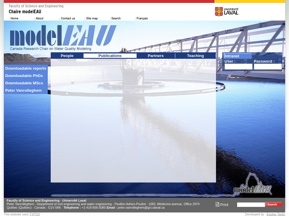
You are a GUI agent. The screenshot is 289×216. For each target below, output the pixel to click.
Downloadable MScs (24, 83)
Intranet (232, 56)
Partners (156, 55)
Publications (110, 55)
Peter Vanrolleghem (23, 90)
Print (222, 204)
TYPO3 (34, 214)
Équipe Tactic (276, 214)
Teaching (195, 55)
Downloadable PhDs (24, 75)
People (67, 55)
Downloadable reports (25, 68)
